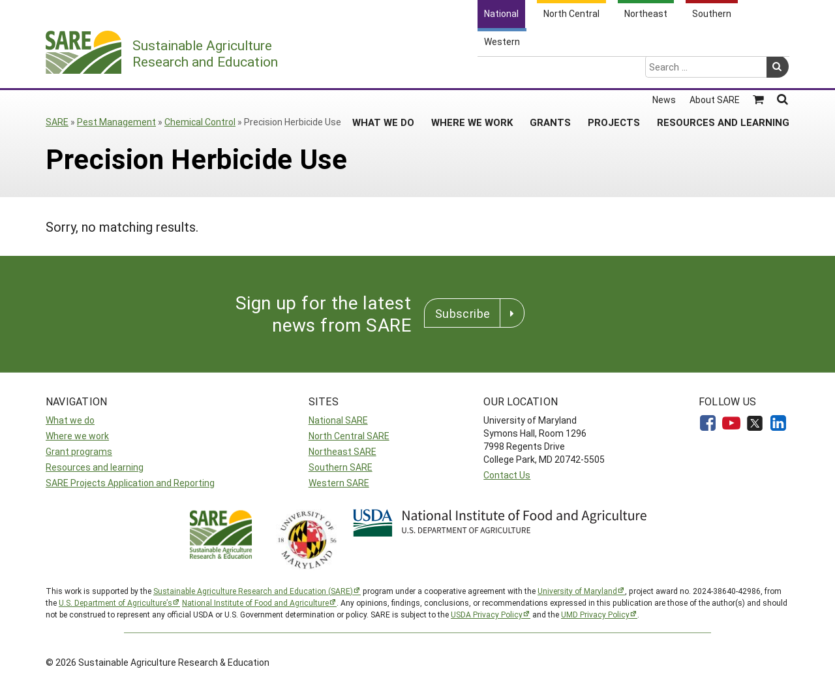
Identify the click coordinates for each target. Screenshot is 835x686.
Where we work (77, 435)
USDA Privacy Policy (487, 614)
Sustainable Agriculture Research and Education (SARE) (253, 590)
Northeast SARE (342, 451)
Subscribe (462, 313)
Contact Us (506, 475)
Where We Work (472, 71)
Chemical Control (199, 122)
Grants (550, 71)
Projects (614, 71)
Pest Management (116, 122)
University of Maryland (577, 590)
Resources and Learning (723, 71)
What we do (70, 420)
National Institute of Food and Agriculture (255, 602)
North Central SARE (349, 435)
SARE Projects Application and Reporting (130, 482)
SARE (57, 122)
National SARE (338, 420)
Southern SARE (340, 467)
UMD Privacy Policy (595, 614)
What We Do (383, 71)
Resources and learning (95, 467)
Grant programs (79, 451)
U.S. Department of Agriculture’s (115, 602)
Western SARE (339, 482)
